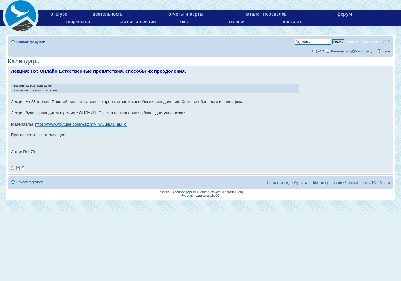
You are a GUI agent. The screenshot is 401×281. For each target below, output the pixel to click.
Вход (386, 51)
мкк (183, 21)
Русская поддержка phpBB (200, 195)
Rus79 (29, 152)
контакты (293, 21)
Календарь (339, 51)
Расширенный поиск (361, 42)
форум (344, 14)
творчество (78, 21)
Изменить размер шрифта (385, 41)
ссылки (237, 21)
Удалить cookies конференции (318, 183)
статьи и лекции (137, 21)
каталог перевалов (265, 14)
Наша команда (278, 183)
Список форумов (30, 42)
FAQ (320, 51)
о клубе (58, 14)
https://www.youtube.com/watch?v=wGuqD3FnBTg (81, 124)
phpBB (190, 192)
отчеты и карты (185, 14)
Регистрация (365, 51)
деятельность (108, 14)
